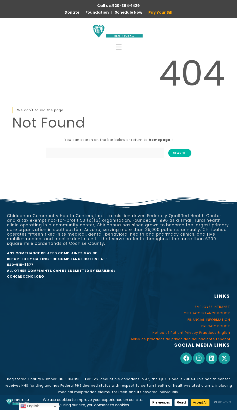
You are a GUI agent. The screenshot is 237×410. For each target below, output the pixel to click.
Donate (72, 12)
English (29, 406)
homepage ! (161, 139)
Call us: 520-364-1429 (118, 5)
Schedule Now (128, 12)
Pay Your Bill (160, 12)
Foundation (97, 12)
